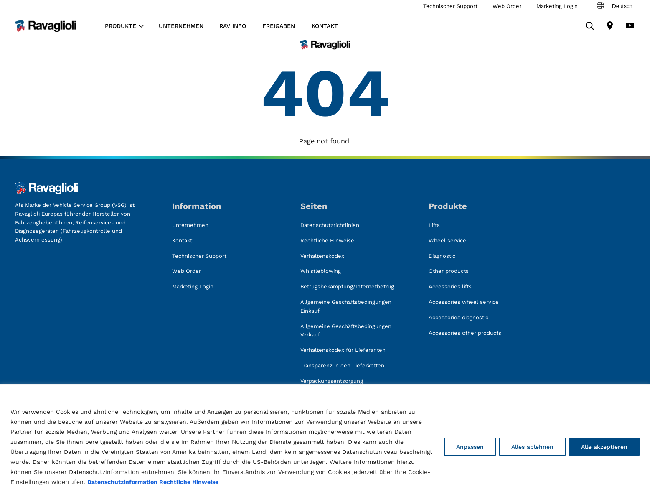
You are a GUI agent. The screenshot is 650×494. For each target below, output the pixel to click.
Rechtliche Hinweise (188, 482)
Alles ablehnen (532, 446)
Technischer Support (450, 6)
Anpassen (470, 446)
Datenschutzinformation (122, 482)
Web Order (507, 6)
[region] (325, 439)
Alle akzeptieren (604, 446)
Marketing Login (557, 6)
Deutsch (613, 5)
